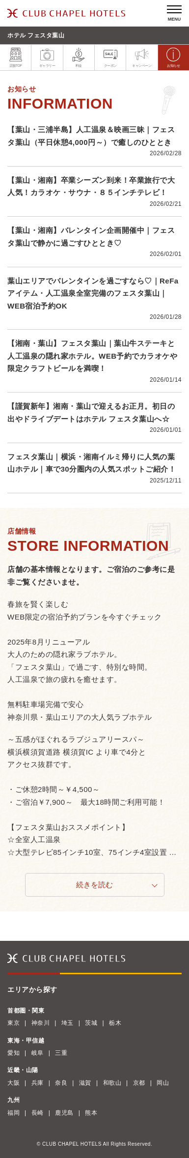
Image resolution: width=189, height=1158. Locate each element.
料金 (78, 57)
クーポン (110, 57)
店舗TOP (16, 57)
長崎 (37, 1112)
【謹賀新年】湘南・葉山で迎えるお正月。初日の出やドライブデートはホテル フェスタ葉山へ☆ (91, 412)
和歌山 (112, 1082)
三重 (61, 1052)
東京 (13, 1022)
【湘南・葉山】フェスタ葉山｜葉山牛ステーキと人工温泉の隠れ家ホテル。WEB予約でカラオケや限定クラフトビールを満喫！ (92, 355)
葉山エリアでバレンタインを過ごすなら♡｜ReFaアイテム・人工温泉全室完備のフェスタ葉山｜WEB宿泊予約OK (93, 293)
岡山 (163, 1082)
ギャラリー (47, 57)
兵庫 (37, 1082)
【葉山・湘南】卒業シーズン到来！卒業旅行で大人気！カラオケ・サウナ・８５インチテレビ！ (91, 186)
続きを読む (94, 884)
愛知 (13, 1052)
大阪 (13, 1082)
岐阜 (37, 1052)
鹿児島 (64, 1112)
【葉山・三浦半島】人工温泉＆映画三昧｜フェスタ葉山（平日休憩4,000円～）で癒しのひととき (91, 135)
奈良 (61, 1082)
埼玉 (67, 1022)
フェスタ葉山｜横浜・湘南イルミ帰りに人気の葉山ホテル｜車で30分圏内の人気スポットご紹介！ (91, 463)
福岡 (13, 1112)
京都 (139, 1082)
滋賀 (85, 1082)
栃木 (115, 1022)
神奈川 (40, 1022)
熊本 (91, 1112)
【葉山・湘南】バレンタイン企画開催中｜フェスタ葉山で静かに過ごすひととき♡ (91, 236)
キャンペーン (141, 57)
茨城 (91, 1022)
